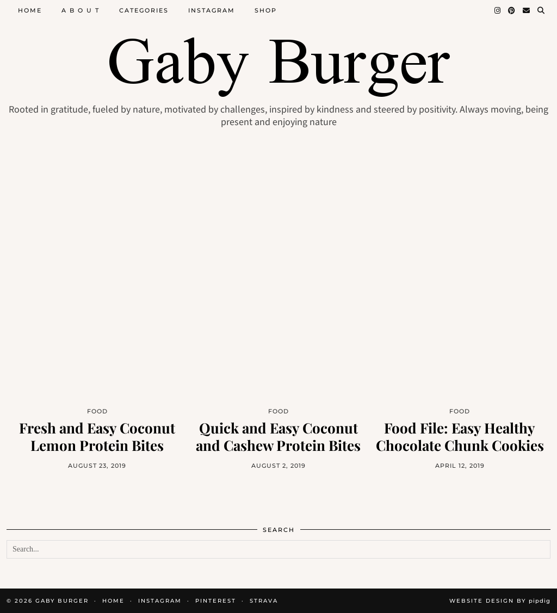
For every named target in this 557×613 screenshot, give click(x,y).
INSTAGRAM (160, 600)
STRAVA (264, 600)
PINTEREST (215, 600)
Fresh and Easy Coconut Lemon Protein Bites (97, 436)
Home (30, 10)
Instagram (211, 10)
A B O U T (80, 10)
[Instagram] (498, 10)
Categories (144, 10)
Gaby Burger (62, 600)
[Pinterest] (512, 10)
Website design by (499, 600)
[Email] (527, 10)
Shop (266, 10)
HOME (113, 600)
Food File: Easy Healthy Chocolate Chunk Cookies (460, 436)
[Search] (541, 10)
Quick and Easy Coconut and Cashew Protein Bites (278, 436)
